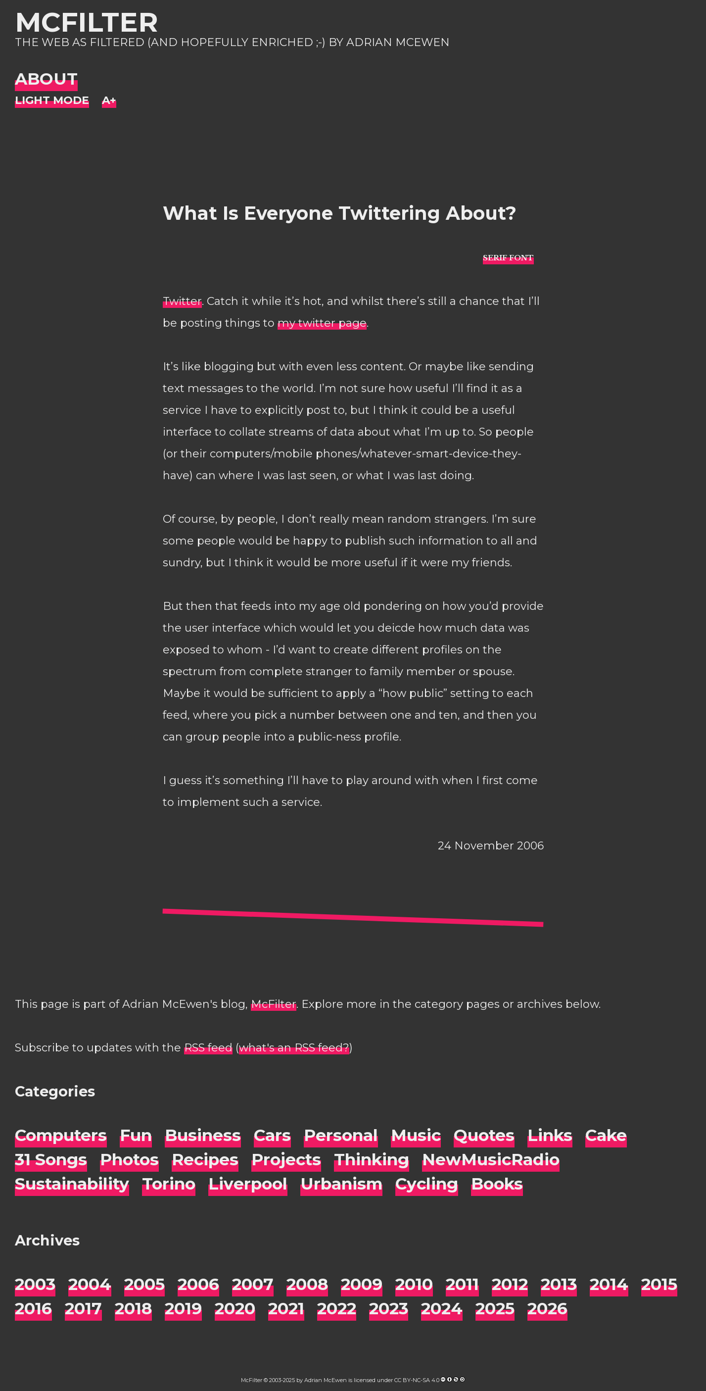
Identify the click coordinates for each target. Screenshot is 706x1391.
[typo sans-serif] (508, 257)
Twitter (182, 301)
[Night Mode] (52, 101)
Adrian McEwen (325, 1380)
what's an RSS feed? (294, 1047)
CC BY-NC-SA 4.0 (416, 1380)
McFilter (86, 22)
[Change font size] (109, 101)
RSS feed (208, 1047)
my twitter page (322, 323)
